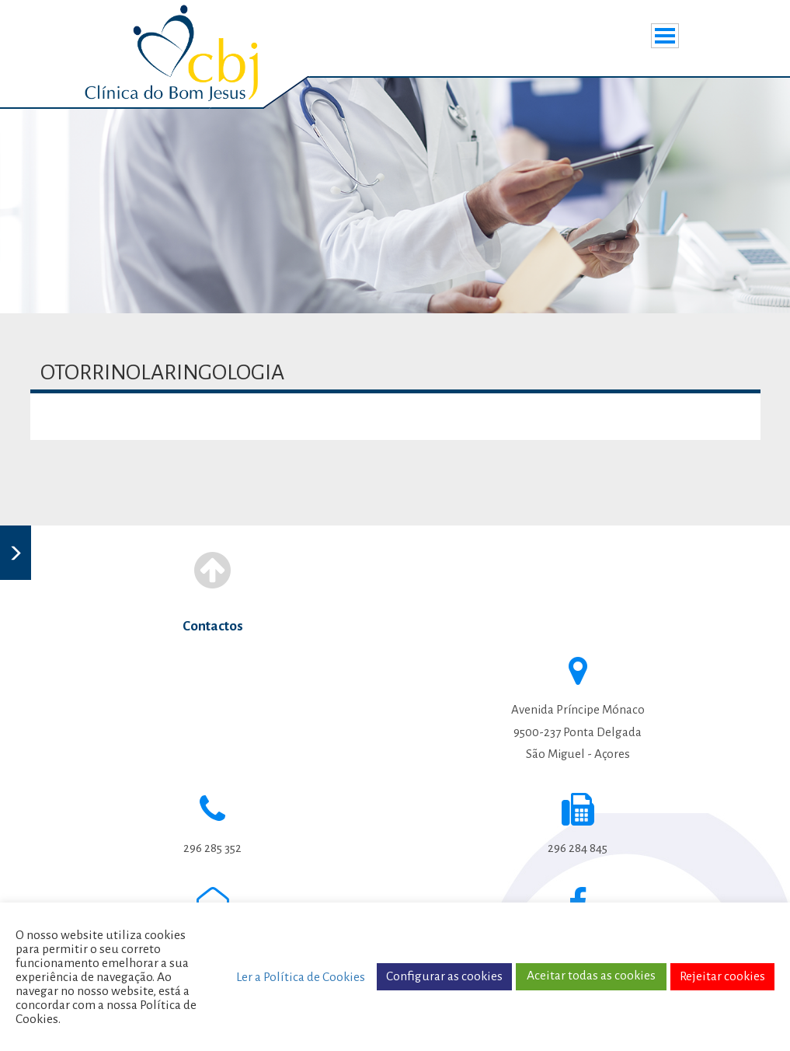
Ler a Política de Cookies (300, 977)
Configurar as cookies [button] (444, 976)
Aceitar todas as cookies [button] (591, 976)
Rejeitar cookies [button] (722, 976)
